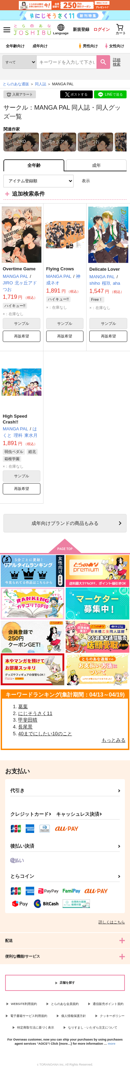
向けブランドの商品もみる (65, 523)
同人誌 (40, 84)
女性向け (114, 46)
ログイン (101, 29)
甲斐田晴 (27, 720)
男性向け (88, 46)
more (111, 1043)
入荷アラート (19, 94)
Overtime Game (19, 268)
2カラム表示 (109, 181)
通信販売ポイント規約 (108, 1004)
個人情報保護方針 (73, 1016)
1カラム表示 (121, 181)
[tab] (96, 165)
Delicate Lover (104, 269)
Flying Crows (60, 268)
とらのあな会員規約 (65, 1004)
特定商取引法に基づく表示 (35, 1027)
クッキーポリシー (112, 1016)
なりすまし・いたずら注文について (92, 1027)
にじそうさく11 (35, 713)
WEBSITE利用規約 (24, 1004)
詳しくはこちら (112, 922)
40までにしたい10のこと (45, 733)
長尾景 (25, 726)
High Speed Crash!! (15, 419)
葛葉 (23, 706)
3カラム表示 (97, 181)
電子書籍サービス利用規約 (28, 1016)
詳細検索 (116, 62)
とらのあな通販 (16, 84)
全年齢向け (15, 46)
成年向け (40, 46)
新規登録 (81, 29)
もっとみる (114, 740)
